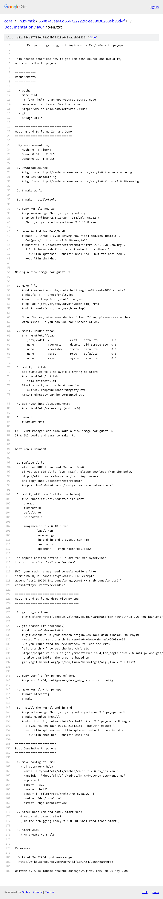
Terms (49, 892)
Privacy (38, 892)
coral (9, 21)
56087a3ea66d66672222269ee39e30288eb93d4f (81, 21)
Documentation (18, 27)
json (155, 892)
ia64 (41, 27)
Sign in (154, 7)
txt (145, 892)
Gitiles (26, 892)
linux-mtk (26, 21)
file (92, 37)
